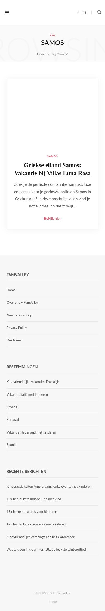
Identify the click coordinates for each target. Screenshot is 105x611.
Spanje (11, 445)
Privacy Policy (17, 328)
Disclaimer (14, 340)
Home (11, 290)
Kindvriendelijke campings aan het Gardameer (40, 537)
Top (52, 601)
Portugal (13, 419)
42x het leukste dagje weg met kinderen (36, 524)
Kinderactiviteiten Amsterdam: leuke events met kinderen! (49, 486)
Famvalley (63, 593)
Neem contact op (19, 315)
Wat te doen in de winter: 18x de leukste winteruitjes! (46, 549)
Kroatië (12, 407)
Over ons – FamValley (23, 302)
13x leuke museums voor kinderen (32, 512)
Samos (52, 156)
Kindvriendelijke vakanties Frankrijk (33, 382)
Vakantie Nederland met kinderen (31, 432)
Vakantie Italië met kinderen (27, 394)
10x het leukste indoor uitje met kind (34, 499)
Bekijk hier (52, 218)
